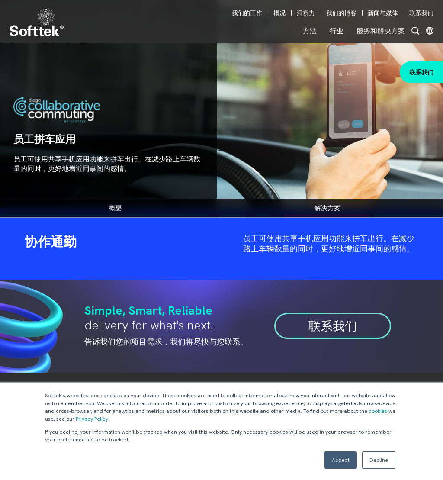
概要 (115, 208)
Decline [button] (378, 460)
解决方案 (327, 208)
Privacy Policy (92, 419)
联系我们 (421, 72)
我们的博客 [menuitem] (341, 13)
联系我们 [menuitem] (421, 13)
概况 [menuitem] (279, 13)
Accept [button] (341, 460)
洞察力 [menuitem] (306, 13)
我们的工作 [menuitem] (247, 13)
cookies (378, 411)
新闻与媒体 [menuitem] (383, 13)
